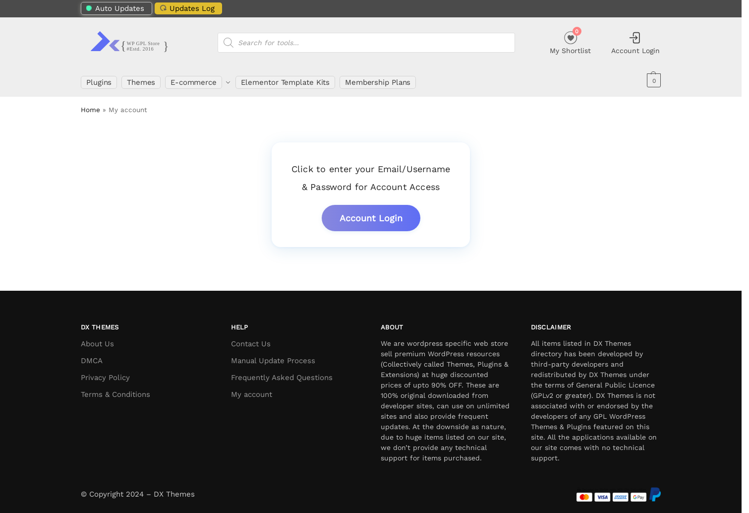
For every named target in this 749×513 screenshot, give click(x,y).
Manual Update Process (273, 356)
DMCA (92, 356)
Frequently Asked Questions (282, 373)
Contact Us (251, 339)
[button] (652, 80)
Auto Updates (115, 8)
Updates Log (186, 8)
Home (90, 106)
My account (251, 390)
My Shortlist (570, 41)
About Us (97, 339)
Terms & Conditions (115, 390)
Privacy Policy (105, 373)
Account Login (635, 43)
